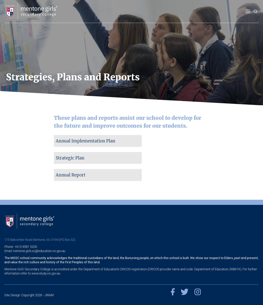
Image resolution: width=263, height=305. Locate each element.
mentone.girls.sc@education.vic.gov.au (39, 251)
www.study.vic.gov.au (45, 273)
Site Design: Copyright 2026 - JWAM (29, 295)
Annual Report (71, 175)
